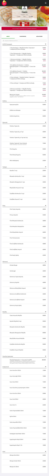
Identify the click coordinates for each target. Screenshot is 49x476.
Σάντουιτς (5, 261)
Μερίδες (4, 311)
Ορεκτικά (4, 122)
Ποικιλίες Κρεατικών (7, 356)
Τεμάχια (4, 167)
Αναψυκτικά (5, 366)
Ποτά (3, 451)
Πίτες (3, 205)
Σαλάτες (4, 101)
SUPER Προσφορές (7, 44)
